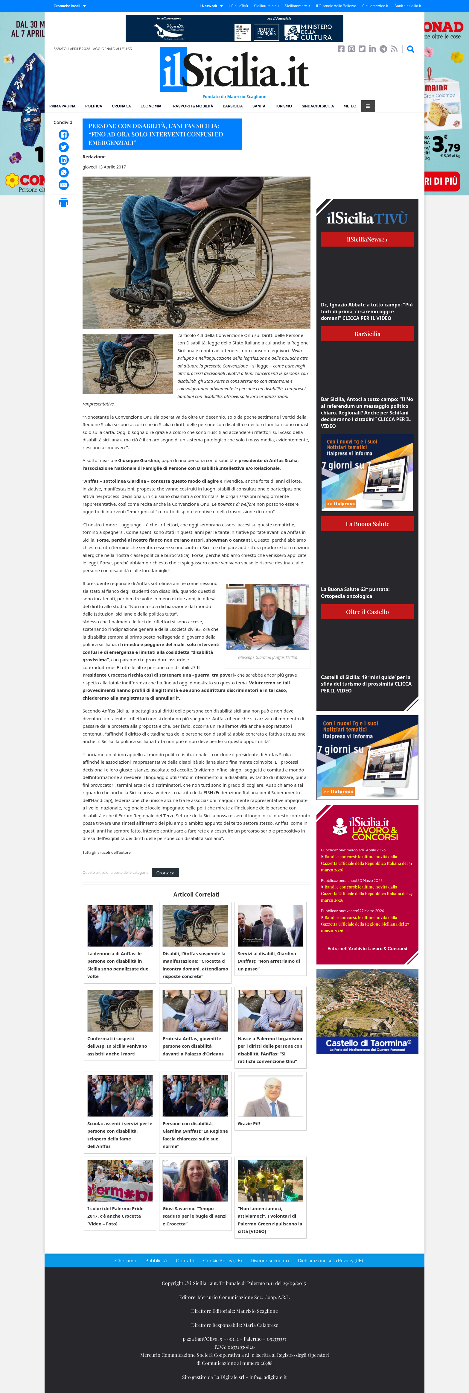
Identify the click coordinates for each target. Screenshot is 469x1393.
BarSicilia (233, 106)
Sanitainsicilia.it (408, 6)
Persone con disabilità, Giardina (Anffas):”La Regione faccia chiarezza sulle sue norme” (195, 1134)
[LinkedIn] (64, 160)
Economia (151, 106)
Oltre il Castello (367, 611)
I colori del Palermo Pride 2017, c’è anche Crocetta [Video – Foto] (115, 1216)
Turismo (283, 106)
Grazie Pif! (249, 1123)
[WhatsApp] (64, 172)
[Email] (64, 185)
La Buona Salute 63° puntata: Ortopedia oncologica (355, 592)
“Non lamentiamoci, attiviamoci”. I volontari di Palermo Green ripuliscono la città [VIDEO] (270, 1219)
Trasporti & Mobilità (192, 106)
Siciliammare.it (297, 6)
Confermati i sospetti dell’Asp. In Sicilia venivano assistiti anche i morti (117, 1046)
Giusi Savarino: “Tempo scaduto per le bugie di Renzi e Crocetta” (194, 1216)
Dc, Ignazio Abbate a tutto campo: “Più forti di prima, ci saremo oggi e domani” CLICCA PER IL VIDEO (367, 311)
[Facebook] (64, 135)
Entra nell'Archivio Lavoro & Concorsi (367, 948)
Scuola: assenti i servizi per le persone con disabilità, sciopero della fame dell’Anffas (119, 1134)
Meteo (350, 106)
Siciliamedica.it (375, 6)
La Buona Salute (367, 523)
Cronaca (121, 106)
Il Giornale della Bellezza (336, 6)
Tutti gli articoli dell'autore (107, 852)
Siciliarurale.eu (266, 6)
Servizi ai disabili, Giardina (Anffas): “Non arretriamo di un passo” (269, 961)
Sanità (259, 106)
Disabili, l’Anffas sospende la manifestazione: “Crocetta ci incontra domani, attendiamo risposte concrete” (195, 964)
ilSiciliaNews (367, 239)
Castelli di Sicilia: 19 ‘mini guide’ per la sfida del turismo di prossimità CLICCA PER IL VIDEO (366, 684)
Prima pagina (62, 106)
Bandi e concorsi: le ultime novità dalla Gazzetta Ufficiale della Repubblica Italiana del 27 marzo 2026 (366, 893)
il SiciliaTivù (238, 6)
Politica (93, 106)
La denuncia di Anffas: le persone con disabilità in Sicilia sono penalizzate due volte (117, 964)
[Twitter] (64, 147)
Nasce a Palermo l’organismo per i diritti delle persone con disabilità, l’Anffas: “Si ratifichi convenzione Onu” (270, 1049)
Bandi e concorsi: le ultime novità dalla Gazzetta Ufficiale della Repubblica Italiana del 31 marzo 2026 (366, 863)
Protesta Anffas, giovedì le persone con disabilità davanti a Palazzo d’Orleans (192, 1046)
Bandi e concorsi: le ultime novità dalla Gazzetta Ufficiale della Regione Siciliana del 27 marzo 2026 (365, 924)
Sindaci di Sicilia (318, 106)
